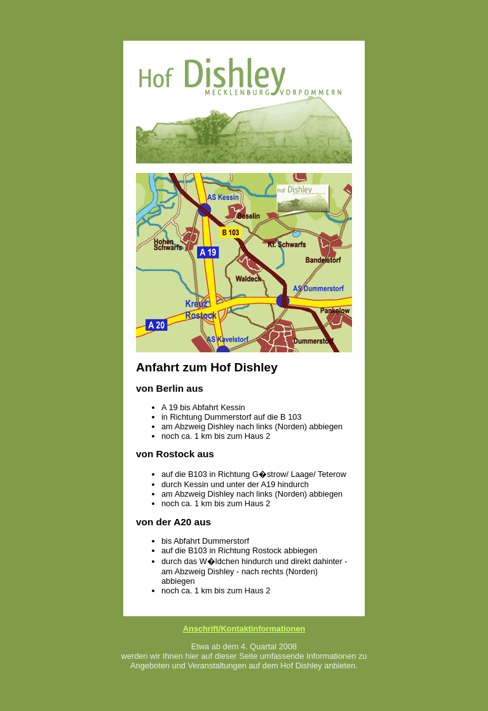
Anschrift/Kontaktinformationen (244, 628)
